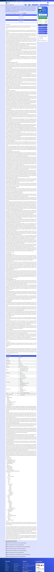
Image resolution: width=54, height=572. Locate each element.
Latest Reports (24, 2)
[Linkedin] (48, 0)
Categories (19, 2)
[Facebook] (46, 0)
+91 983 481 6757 (8, 0)
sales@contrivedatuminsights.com (20, 0)
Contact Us (37, 2)
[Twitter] (47, 0)
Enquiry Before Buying (41, 33)
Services (15, 2)
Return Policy (16, 562)
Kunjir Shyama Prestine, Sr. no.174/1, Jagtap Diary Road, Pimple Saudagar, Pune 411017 (29, 559)
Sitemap (6, 562)
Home (12, 2)
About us (34, 2)
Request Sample (42, 14)
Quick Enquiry (43, 0)
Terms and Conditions (17, 558)
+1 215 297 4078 (13, 0)
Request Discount (41, 31)
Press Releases (29, 2)
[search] (48, 2)
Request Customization (41, 29)
